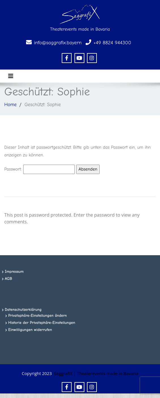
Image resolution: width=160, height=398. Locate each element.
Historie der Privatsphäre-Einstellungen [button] (41, 322)
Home (10, 104)
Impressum (14, 271)
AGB (8, 278)
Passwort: (39, 169)
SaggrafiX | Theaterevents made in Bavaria (96, 373)
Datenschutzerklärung (23, 309)
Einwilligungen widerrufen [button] (30, 329)
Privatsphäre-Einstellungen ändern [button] (37, 315)
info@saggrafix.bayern (58, 43)
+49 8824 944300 (112, 43)
